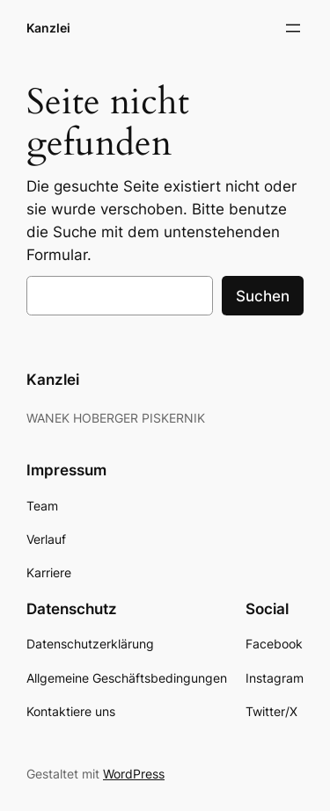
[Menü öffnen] (293, 28)
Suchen (263, 296)
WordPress (134, 773)
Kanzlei (48, 27)
